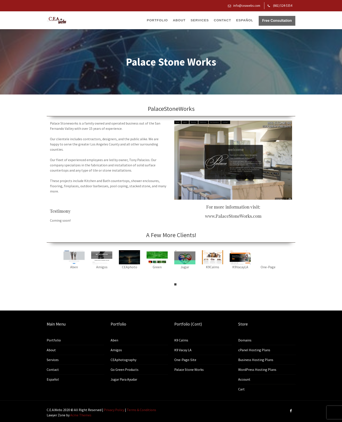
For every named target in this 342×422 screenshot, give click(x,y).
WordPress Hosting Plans (257, 369)
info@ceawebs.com (246, 5)
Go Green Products (125, 369)
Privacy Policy (114, 410)
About (179, 20)
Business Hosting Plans (256, 360)
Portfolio (157, 20)
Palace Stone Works (189, 369)
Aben (115, 340)
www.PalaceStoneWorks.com (233, 216)
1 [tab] (175, 284)
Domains (245, 341)
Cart (242, 388)
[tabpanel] (74, 262)
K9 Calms (182, 340)
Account (245, 378)
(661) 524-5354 (282, 5)
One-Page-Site (186, 359)
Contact (222, 20)
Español (244, 20)
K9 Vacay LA (183, 350)
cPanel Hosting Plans (254, 350)
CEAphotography (123, 359)
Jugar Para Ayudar (124, 378)
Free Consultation (277, 20)
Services (200, 20)
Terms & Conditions (141, 410)
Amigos (116, 350)
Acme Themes (80, 415)
